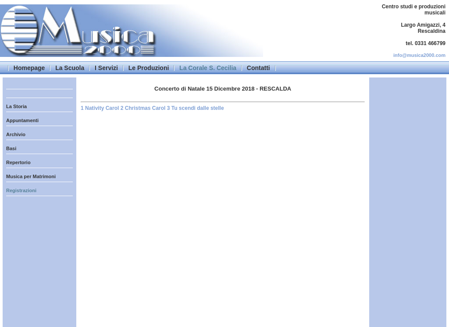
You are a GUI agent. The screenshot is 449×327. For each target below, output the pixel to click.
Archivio (15, 134)
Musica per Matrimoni (31, 176)
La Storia (16, 106)
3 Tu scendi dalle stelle (195, 108)
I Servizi (106, 67)
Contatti (258, 67)
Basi (11, 148)
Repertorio (18, 162)
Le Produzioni (148, 67)
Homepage (29, 67)
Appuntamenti (22, 120)
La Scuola (69, 67)
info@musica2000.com (419, 55)
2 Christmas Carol (144, 108)
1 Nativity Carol (101, 108)
